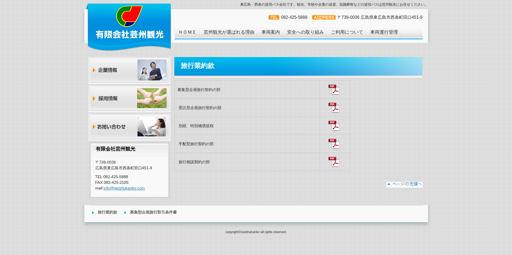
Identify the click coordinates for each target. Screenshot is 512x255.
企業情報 (129, 70)
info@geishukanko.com (124, 188)
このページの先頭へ (404, 185)
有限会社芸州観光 (128, 26)
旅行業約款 (107, 212)
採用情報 (129, 99)
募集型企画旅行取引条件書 (153, 212)
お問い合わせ (129, 127)
